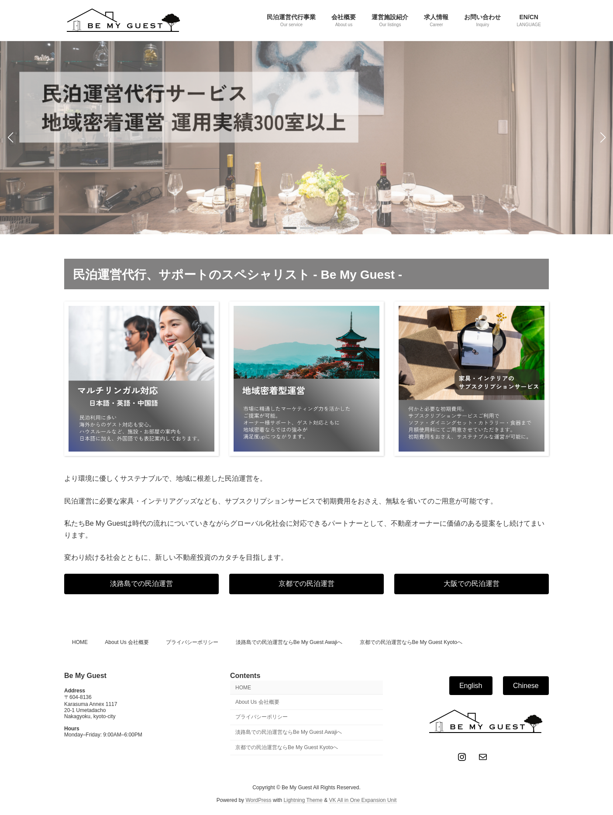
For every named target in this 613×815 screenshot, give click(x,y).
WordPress (258, 800)
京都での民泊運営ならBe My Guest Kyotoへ (411, 642)
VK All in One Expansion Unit (362, 800)
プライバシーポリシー (192, 642)
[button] (289, 228)
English (470, 685)
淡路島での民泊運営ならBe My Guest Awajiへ (289, 642)
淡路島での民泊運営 (141, 583)
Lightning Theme (303, 800)
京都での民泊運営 (306, 583)
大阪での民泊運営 (471, 583)
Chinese (526, 685)
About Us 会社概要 (127, 642)
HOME (80, 642)
